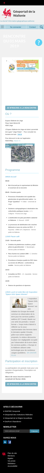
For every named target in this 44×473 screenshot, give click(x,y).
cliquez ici (17, 141)
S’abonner (34, 431)
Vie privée (11, 461)
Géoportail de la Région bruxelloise (18, 418)
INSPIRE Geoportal (12, 411)
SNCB (20, 134)
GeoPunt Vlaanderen (13, 421)
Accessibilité (12, 466)
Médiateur (11, 463)
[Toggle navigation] (4, 2)
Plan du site (12, 453)
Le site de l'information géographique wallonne (17, 21)
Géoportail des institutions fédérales (19, 415)
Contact (32, 27)
